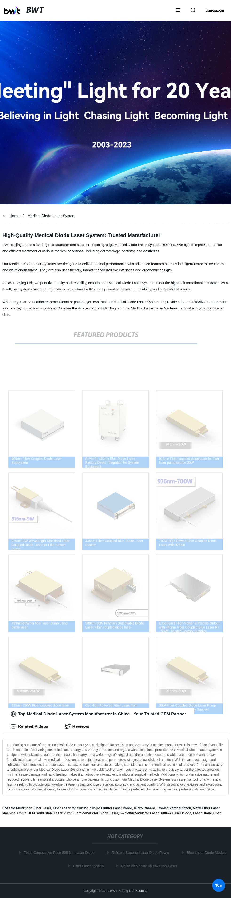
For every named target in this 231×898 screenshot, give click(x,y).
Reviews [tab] (77, 726)
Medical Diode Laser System (52, 216)
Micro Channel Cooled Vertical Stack (162, 808)
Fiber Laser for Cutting (70, 808)
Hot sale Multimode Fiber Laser (26, 808)
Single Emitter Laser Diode (111, 808)
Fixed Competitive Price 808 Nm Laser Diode (60, 852)
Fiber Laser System (89, 866)
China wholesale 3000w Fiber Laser (150, 866)
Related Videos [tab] (29, 726)
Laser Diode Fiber (207, 813)
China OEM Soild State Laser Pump (45, 813)
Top (218, 885)
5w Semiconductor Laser (139, 813)
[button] (178, 10)
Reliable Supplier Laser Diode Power (141, 852)
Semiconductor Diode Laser (96, 813)
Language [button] (214, 10)
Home (14, 216)
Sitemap (141, 891)
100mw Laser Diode (175, 813)
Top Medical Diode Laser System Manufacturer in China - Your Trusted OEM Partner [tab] (98, 714)
